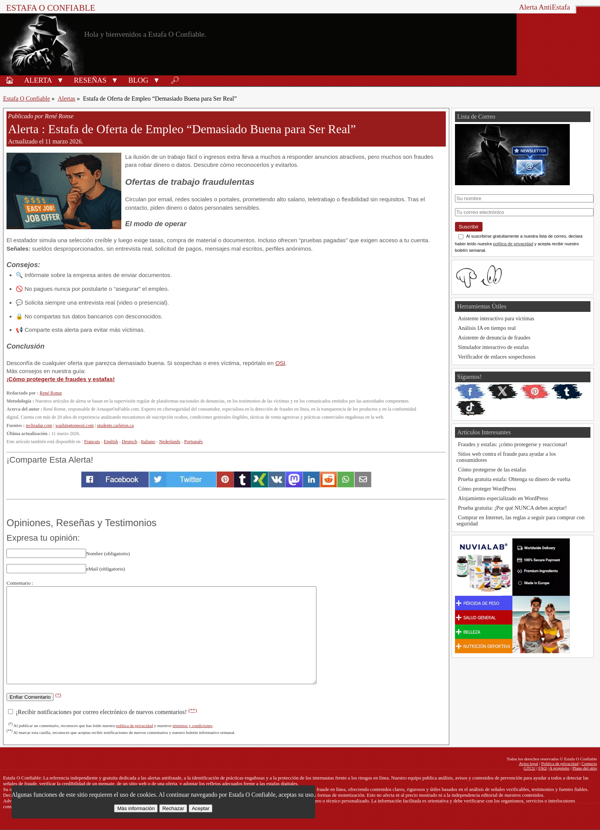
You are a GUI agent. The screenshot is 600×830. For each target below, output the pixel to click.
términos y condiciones (192, 725)
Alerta (38, 80)
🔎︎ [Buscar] (174, 80)
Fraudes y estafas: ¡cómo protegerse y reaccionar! (512, 444)
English (111, 441)
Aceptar (200, 808)
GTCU (529, 768)
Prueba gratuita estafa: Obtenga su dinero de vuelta (514, 479)
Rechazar (173, 808)
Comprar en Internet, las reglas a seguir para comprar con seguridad (521, 520)
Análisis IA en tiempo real (487, 328)
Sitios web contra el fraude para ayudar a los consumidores (506, 457)
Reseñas (90, 80)
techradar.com (39, 425)
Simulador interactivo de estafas (493, 347)
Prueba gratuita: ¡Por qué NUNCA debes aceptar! (512, 508)
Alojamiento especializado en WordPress (503, 498)
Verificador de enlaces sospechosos (497, 357)
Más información (136, 808)
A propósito (559, 768)
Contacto (589, 763)
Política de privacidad (560, 763)
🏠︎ (9, 80)
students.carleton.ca (115, 425)
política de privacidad (134, 725)
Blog (138, 80)
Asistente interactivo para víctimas (496, 318)
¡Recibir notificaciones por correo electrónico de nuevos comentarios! (102, 712)
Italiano (148, 441)
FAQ (542, 768)
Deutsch (129, 441)
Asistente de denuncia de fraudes (494, 337)
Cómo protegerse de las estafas (492, 469)
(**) (192, 710)
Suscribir (469, 227)
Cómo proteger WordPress (487, 489)
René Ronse (51, 393)
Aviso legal (528, 763)
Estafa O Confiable (50, 8)
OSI (280, 363)
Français (92, 441)
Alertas (66, 98)
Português (193, 441)
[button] (60, 79)
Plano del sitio (584, 768)
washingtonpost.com (74, 425)
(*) (58, 695)
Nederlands (169, 441)
